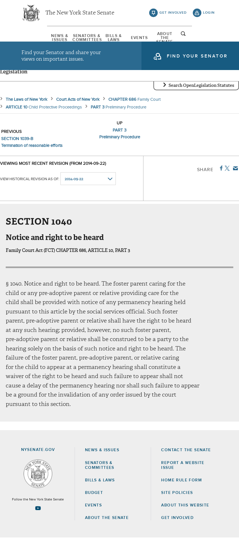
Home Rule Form (181, 490)
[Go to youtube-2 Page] (38, 518)
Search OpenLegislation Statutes (201, 95)
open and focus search (209, 38)
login (209, 14)
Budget (94, 503)
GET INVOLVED (177, 528)
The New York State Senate (79, 14)
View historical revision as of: (29, 189)
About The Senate (184, 38)
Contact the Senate (186, 460)
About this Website (185, 515)
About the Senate (107, 528)
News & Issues (35, 38)
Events (146, 38)
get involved (173, 14)
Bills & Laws (110, 38)
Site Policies (177, 503)
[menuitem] (35, 38)
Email (234, 178)
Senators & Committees (72, 38)
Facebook (220, 178)
